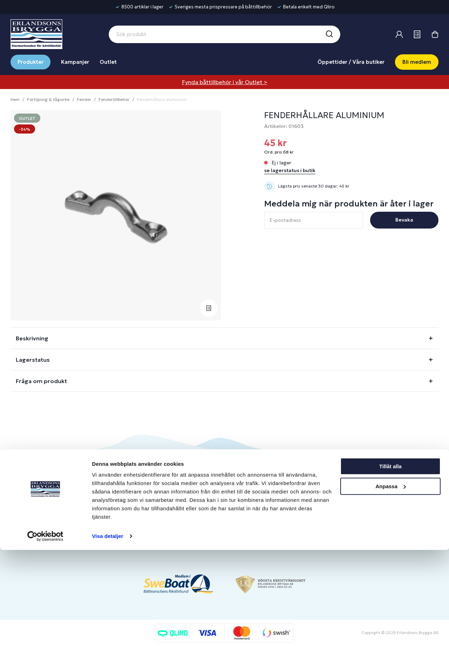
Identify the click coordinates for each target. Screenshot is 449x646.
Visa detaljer (107, 632)
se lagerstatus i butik (289, 170)
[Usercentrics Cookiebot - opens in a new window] (45, 632)
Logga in (265, 488)
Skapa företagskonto (280, 523)
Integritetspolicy (194, 535)
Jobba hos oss (360, 512)
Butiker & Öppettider (200, 488)
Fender (84, 99)
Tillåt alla (390, 562)
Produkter (30, 62)
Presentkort (188, 512)
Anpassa (390, 582)
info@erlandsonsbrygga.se (61, 494)
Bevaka (404, 220)
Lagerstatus (33, 359)
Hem (15, 99)
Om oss (352, 488)
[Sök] (329, 34)
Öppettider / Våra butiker (350, 62)
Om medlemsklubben (281, 512)
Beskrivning (32, 338)
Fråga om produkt (41, 381)
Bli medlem (416, 62)
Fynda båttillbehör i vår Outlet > (224, 82)
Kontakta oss (190, 500)
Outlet (108, 62)
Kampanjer (75, 62)
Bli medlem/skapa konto (284, 500)
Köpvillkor (186, 523)
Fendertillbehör (114, 99)
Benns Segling (360, 500)
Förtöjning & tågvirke (48, 99)
